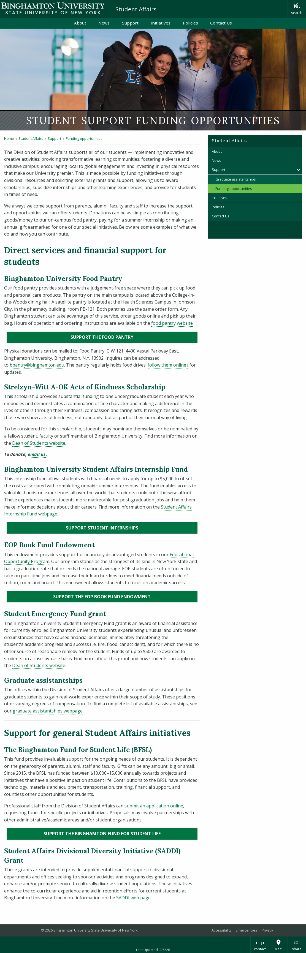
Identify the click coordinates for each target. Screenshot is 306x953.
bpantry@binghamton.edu (37, 365)
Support (130, 23)
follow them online (168, 365)
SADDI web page (133, 898)
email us (37, 454)
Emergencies (246, 930)
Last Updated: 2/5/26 (153, 949)
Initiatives (160, 23)
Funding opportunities (84, 138)
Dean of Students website (38, 443)
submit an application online (153, 806)
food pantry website (172, 323)
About (80, 23)
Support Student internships (132, 527)
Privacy (267, 930)
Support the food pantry (132, 337)
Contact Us (221, 23)
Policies (190, 23)
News (104, 23)
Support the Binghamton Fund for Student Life (121, 833)
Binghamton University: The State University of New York (52, 8)
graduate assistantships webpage (48, 711)
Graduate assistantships (235, 179)
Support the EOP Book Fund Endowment (125, 596)
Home (9, 138)
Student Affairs (135, 9)
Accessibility (221, 930)
